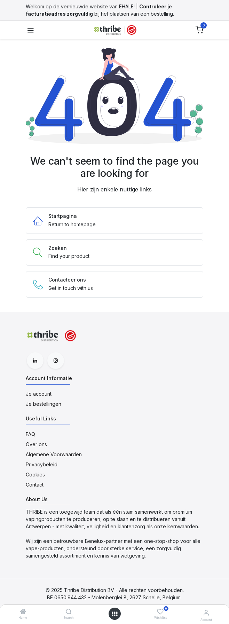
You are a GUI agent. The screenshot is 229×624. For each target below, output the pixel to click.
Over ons (36, 444)
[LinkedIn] (35, 360)
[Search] (68, 612)
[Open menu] (114, 614)
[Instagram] (55, 360)
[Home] (23, 612)
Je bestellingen (43, 404)
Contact (35, 485)
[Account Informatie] (206, 612)
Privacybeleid (41, 464)
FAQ (30, 434)
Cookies (35, 474)
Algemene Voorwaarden (54, 454)
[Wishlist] (160, 612)
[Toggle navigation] (30, 30)
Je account (39, 394)
